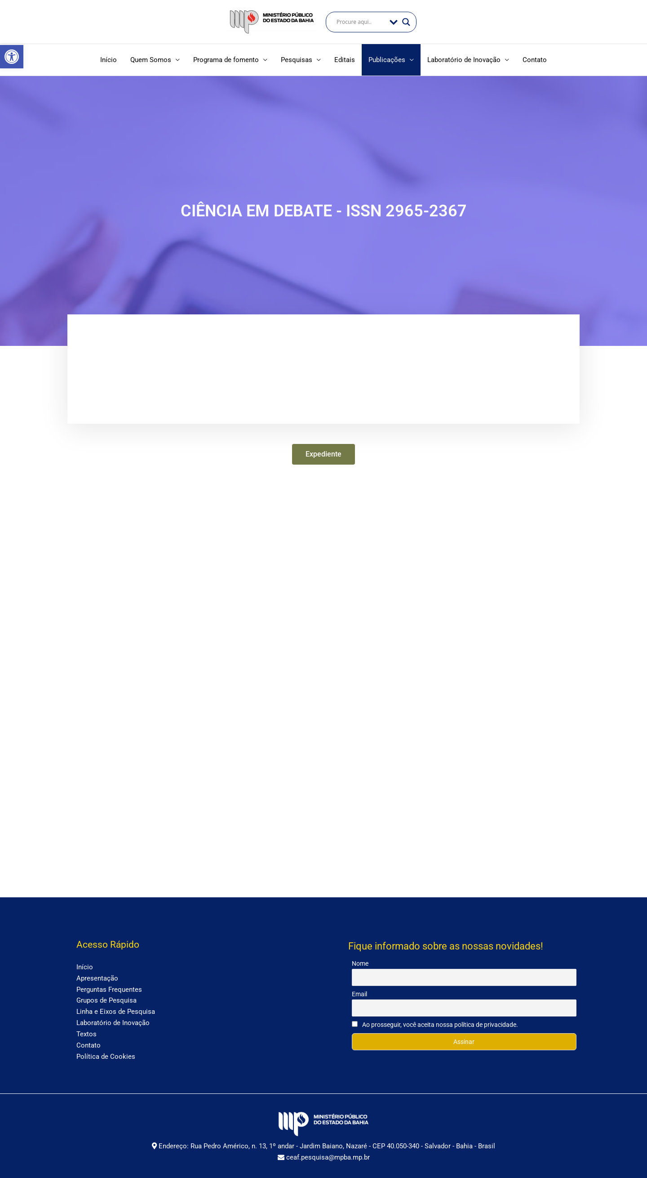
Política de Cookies (105, 1053)
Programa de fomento (226, 60)
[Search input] (361, 22)
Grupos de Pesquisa (106, 998)
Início (108, 60)
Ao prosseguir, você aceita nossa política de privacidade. (435, 1022)
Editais (344, 60)
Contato (535, 60)
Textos (86, 1031)
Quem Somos (150, 60)
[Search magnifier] (406, 22)
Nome (360, 960)
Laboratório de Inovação (464, 60)
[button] (11, 56)
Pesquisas (296, 60)
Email (359, 991)
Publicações (386, 60)
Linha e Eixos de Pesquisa (115, 1009)
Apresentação (97, 975)
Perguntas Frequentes (109, 986)
